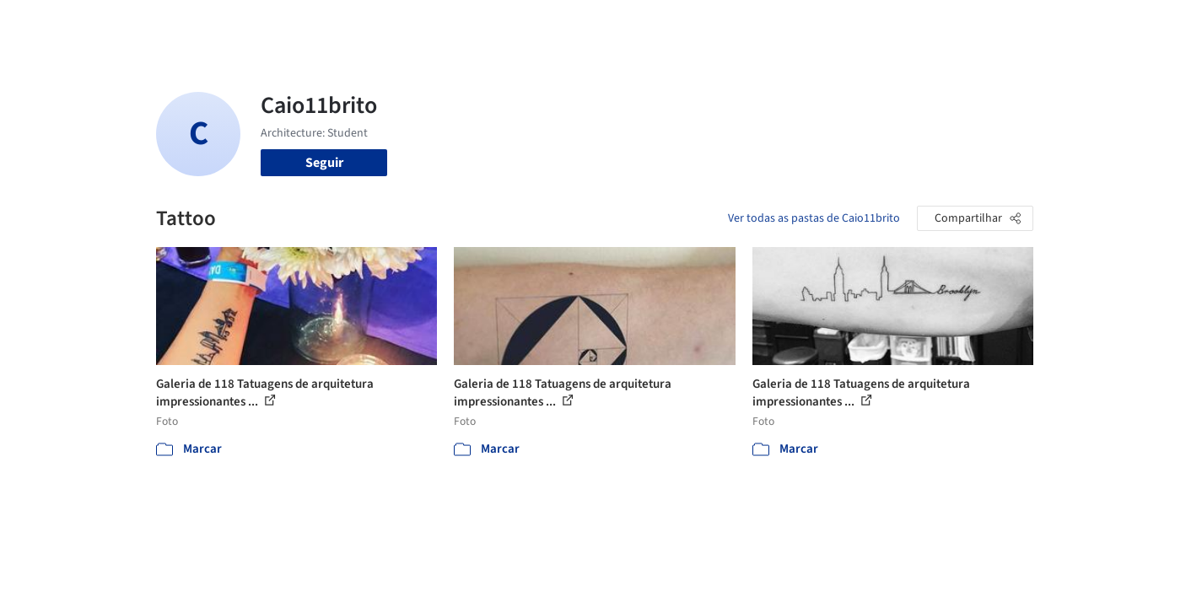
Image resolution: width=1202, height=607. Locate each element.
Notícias (793, 23)
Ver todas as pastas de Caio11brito (814, 218)
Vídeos (850, 23)
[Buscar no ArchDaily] (345, 23)
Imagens (628, 23)
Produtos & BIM (711, 23)
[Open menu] (1107, 23)
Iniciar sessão (942, 23)
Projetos (566, 23)
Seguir (324, 162)
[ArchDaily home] (95, 23)
